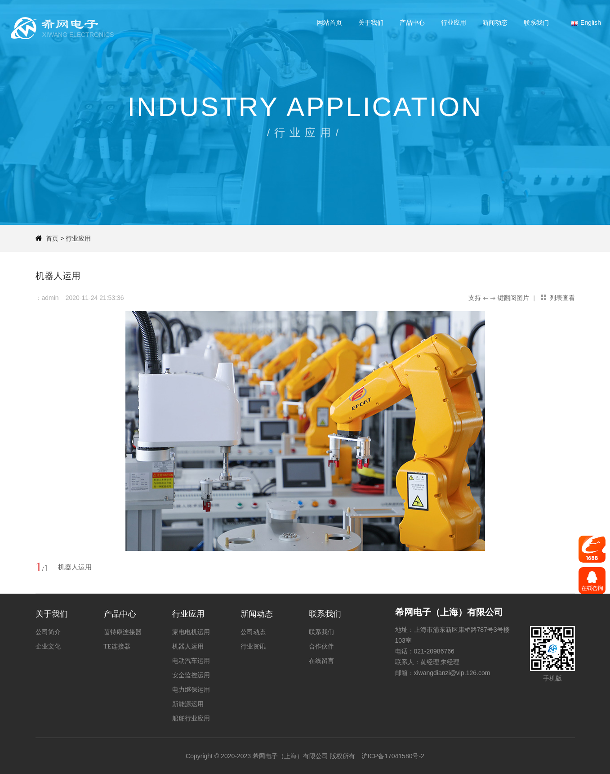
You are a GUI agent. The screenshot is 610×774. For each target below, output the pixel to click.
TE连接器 (117, 646)
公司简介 (48, 632)
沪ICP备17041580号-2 (392, 756)
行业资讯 (253, 646)
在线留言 (321, 661)
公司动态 (253, 632)
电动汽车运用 (191, 661)
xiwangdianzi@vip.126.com (452, 672)
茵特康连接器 (123, 632)
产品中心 (412, 22)
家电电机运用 (191, 632)
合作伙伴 (321, 646)
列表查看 (562, 297)
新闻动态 (495, 22)
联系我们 (536, 22)
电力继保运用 (191, 689)
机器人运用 (188, 646)
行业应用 (453, 22)
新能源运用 (188, 704)
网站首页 (329, 22)
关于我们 (370, 22)
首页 (52, 238)
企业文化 (48, 646)
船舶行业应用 (191, 718)
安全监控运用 (191, 675)
